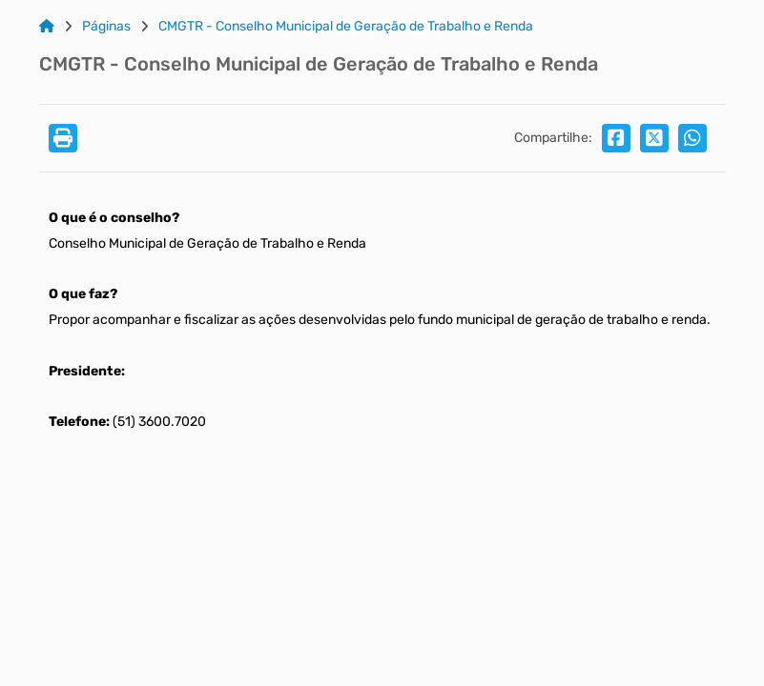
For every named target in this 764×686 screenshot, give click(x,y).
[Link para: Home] (46, 26)
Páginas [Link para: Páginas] (106, 26)
